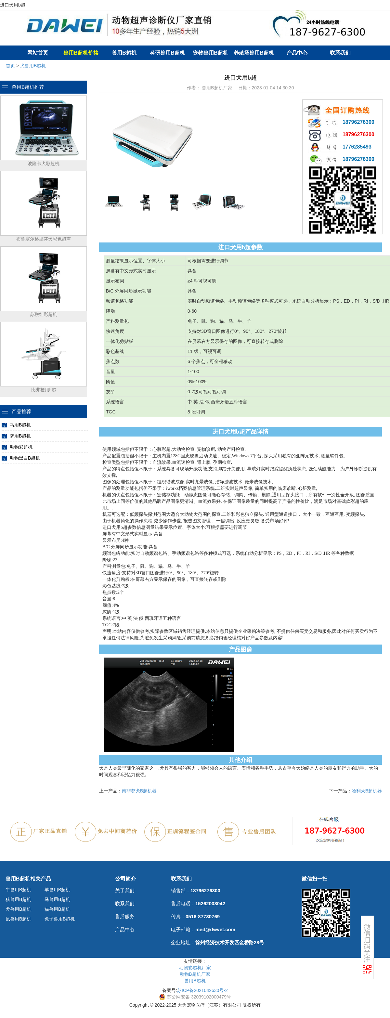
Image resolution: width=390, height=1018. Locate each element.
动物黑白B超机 (25, 458)
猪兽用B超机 (18, 899)
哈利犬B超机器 (367, 790)
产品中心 (297, 53)
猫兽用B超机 (57, 909)
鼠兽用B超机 (18, 918)
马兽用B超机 (57, 899)
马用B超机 (20, 424)
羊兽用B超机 (57, 889)
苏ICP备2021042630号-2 (202, 990)
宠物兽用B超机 (210, 53)
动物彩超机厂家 (195, 967)
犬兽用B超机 (33, 65)
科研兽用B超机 (167, 53)
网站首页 (37, 53)
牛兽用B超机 (18, 889)
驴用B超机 (20, 435)
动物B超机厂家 (195, 974)
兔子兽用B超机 (60, 918)
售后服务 (125, 916)
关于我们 (125, 890)
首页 (10, 65)
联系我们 (340, 53)
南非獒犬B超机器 (139, 790)
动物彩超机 (21, 447)
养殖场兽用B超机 (254, 53)
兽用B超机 (124, 53)
